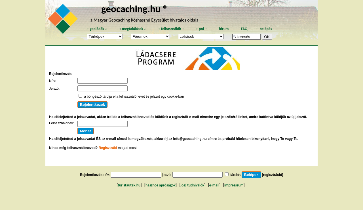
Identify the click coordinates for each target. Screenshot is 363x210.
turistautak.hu (129, 185)
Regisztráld (108, 148)
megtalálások (132, 28)
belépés (265, 28)
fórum (224, 28)
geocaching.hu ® (134, 9)
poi (201, 28)
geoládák (97, 28)
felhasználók (171, 28)
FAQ (244, 28)
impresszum (234, 185)
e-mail (214, 185)
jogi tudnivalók (192, 185)
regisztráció (272, 175)
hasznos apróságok (160, 185)
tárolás (235, 175)
